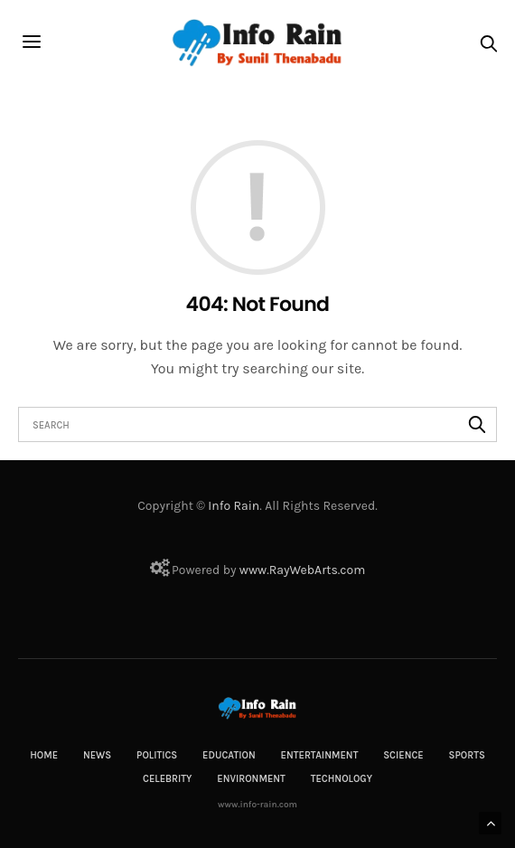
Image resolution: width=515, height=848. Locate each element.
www (253, 570)
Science (403, 755)
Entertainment (320, 755)
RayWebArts (303, 570)
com (352, 570)
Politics (156, 755)
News (97, 755)
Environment (251, 779)
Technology (341, 779)
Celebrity (167, 779)
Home (44, 755)
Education (229, 755)
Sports (467, 755)
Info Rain (233, 506)
